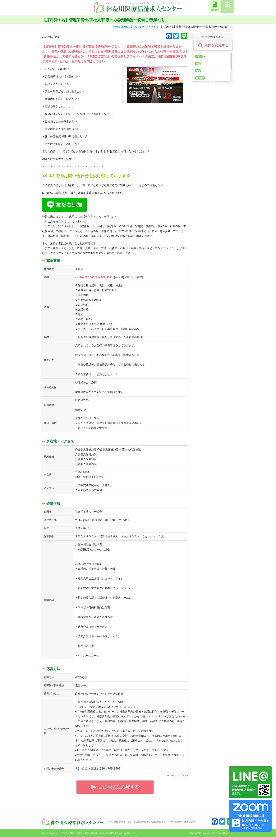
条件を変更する (212, 45)
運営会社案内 (97, 833)
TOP (131, 26)
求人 (155, 26)
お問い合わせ (131, 833)
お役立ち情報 (82, 833)
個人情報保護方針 (114, 833)
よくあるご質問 (66, 833)
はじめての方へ (49, 833)
